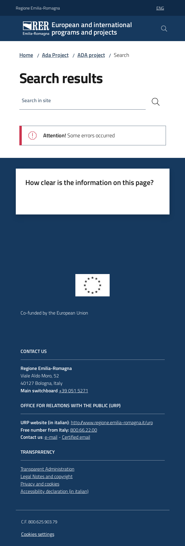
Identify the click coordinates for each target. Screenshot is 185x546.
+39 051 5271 (73, 390)
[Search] (156, 102)
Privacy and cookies (40, 483)
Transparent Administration (47, 468)
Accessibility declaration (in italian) (54, 491)
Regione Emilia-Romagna (38, 8)
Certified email (76, 437)
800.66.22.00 (83, 429)
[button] (164, 28)
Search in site (37, 101)
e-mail (51, 437)
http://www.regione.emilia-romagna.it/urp (112, 422)
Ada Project (55, 55)
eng (160, 8)
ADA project (91, 55)
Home (26, 55)
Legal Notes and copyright (47, 476)
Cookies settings (37, 534)
